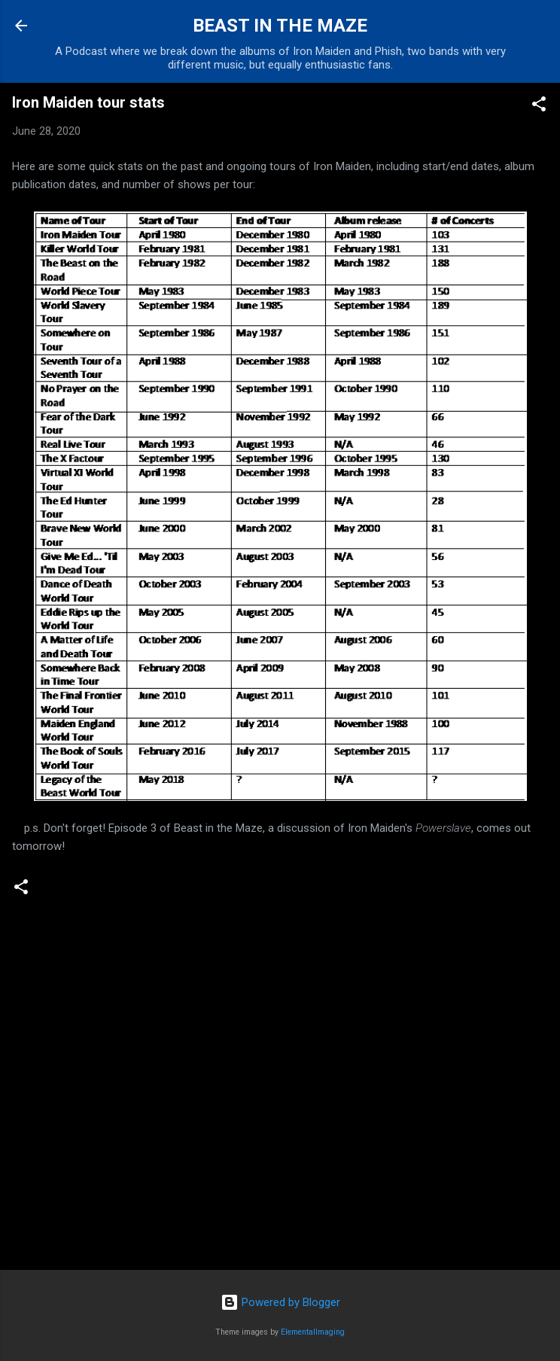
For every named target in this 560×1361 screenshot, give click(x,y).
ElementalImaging (313, 1332)
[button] (539, 106)
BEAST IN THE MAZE (280, 25)
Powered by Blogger (280, 1302)
